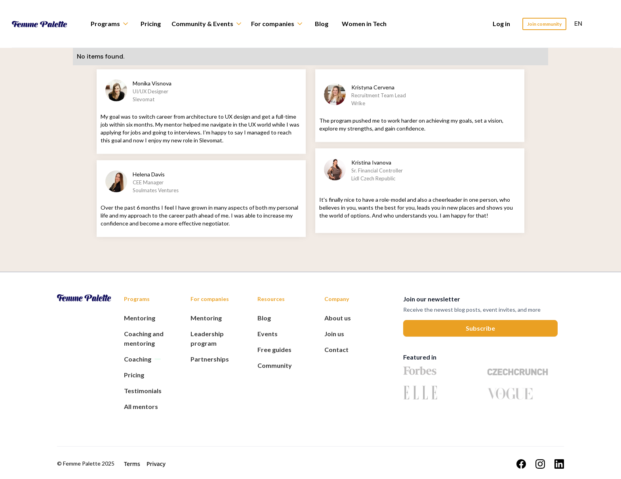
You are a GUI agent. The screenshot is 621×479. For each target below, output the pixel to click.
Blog (321, 23)
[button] (113, 24)
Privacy (156, 464)
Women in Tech (364, 23)
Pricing (151, 23)
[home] (45, 23)
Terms (132, 464)
